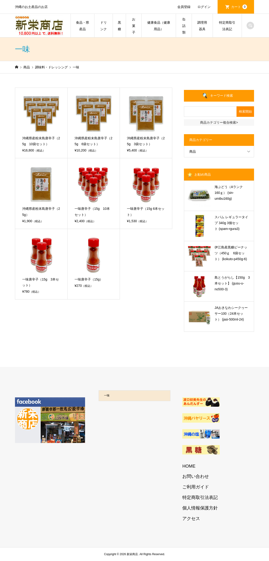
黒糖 (119, 26)
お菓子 (133, 25)
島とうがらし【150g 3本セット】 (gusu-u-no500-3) (232, 283)
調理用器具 (202, 26)
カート (239, 6)
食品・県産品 (82, 26)
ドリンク (103, 26)
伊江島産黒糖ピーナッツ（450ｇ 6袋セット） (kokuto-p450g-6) (231, 253)
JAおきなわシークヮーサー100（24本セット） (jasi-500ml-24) (231, 313)
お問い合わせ (195, 476)
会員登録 (183, 7)
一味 (107, 395)
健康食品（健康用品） (158, 26)
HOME (188, 466)
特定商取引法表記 (227, 26)
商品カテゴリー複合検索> (219, 122)
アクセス (191, 518)
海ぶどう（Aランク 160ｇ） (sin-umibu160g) (230, 192)
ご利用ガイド (195, 486)
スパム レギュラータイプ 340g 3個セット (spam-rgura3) (231, 223)
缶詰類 (184, 25)
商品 (192, 151)
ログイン (204, 7)
